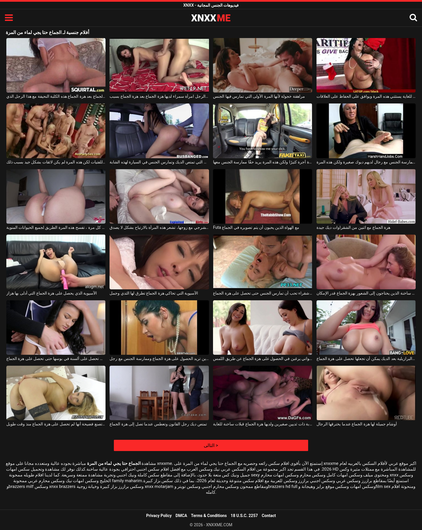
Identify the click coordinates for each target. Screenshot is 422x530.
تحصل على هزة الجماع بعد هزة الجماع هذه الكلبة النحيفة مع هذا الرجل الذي (56, 96)
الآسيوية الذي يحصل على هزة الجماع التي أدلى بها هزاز (51, 293)
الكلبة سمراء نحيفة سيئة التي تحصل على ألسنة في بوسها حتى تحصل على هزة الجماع (56, 358)
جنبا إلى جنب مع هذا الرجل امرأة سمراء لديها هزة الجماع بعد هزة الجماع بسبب (159, 96)
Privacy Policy (159, 515)
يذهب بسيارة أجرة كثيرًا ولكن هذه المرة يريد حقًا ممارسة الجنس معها (262, 162)
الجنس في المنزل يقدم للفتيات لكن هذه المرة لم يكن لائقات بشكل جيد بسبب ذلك (56, 162)
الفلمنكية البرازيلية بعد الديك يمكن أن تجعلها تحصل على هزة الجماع (366, 358)
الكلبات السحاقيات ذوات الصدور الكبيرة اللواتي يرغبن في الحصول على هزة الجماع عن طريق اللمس (262, 358)
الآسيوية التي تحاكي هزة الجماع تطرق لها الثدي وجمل (154, 293)
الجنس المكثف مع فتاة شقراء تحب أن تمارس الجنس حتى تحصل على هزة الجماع (262, 293)
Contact (269, 515)
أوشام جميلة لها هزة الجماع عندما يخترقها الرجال (356, 424)
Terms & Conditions (209, 515)
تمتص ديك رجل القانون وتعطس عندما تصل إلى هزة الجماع (158, 424)
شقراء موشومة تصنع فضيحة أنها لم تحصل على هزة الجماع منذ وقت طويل (56, 424)
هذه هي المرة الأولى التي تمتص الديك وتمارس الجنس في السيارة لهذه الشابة (159, 162)
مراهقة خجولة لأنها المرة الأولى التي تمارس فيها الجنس (259, 96)
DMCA (181, 515)
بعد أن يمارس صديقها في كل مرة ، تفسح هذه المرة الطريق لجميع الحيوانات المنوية (56, 227)
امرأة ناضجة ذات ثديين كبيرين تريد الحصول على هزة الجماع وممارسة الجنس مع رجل (159, 358)
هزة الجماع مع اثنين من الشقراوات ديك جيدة (353, 227)
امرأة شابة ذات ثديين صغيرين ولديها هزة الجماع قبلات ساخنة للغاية (262, 424)
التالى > (211, 445)
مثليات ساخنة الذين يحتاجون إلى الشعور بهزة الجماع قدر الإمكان (366, 293)
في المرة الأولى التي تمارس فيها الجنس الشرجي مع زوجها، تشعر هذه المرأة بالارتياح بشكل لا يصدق (159, 227)
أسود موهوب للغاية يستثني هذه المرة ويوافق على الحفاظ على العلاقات (366, 96)
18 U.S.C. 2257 (244, 515)
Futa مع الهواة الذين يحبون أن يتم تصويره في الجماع (256, 227)
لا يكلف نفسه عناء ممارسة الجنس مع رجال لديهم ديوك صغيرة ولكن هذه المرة (366, 162)
